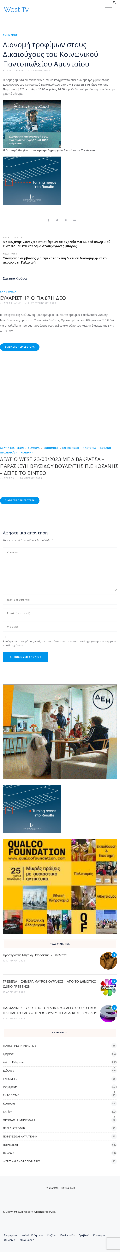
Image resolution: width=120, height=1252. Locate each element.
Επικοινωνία (26, 1240)
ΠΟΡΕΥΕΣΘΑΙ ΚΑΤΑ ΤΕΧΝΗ (20, 1136)
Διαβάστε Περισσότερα (20, 347)
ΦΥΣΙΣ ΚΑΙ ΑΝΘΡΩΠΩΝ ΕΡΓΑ (21, 1161)
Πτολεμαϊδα (10, 1145)
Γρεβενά (8, 1054)
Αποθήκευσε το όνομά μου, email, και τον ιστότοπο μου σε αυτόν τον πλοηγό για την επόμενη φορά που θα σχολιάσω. (59, 643)
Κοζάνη (105, 448)
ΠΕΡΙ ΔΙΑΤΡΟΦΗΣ (14, 1128)
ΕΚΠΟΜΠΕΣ (51, 448)
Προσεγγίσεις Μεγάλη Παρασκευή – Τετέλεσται (35, 955)
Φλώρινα (27, 452)
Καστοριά (89, 448)
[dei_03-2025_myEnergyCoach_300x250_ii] (32, 124)
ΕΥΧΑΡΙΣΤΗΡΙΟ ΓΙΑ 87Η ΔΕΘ (33, 297)
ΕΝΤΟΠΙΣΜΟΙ (11, 1095)
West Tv (16, 9)
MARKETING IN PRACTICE (19, 1045)
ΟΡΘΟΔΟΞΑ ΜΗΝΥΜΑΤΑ (19, 1120)
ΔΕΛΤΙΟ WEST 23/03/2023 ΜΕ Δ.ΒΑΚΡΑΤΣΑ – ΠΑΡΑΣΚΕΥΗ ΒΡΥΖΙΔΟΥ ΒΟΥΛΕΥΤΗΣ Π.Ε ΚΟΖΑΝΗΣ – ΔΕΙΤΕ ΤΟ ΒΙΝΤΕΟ (59, 466)
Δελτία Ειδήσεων (12, 448)
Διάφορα (34, 448)
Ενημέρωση (11, 35)
